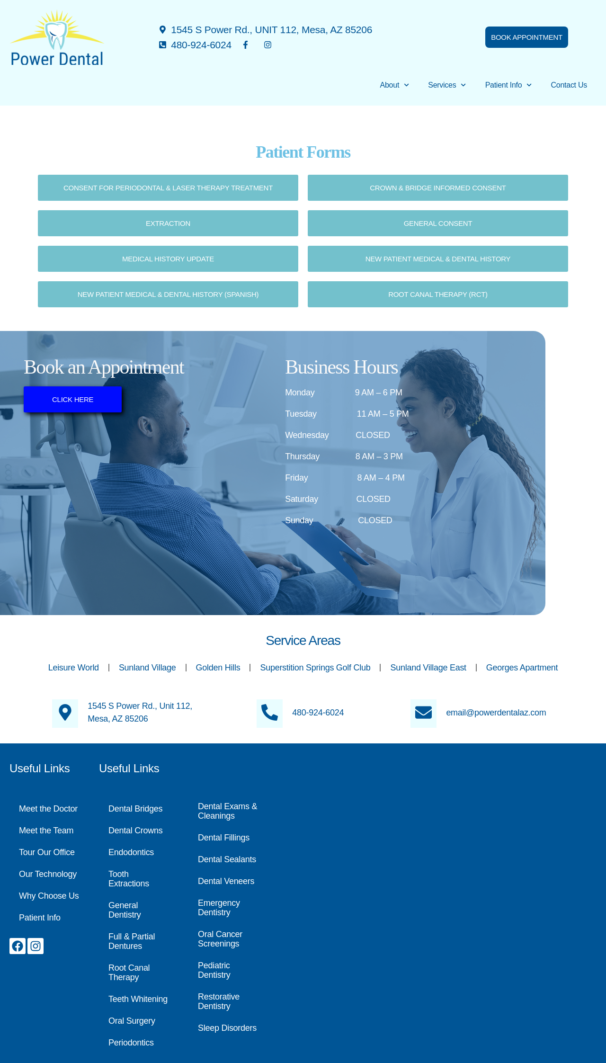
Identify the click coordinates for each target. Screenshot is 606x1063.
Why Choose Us (49, 896)
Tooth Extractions (128, 878)
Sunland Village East (428, 667)
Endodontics (131, 852)
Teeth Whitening (138, 999)
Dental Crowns (135, 830)
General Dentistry (124, 910)
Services (447, 85)
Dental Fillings (224, 837)
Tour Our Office (47, 852)
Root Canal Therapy (129, 972)
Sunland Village (147, 667)
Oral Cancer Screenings (220, 938)
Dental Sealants (227, 859)
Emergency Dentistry (219, 907)
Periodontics (131, 1042)
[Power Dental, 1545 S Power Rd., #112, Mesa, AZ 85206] (437, 895)
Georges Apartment (522, 667)
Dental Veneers (226, 881)
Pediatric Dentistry (214, 970)
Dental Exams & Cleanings (227, 811)
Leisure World (73, 667)
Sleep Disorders (227, 1028)
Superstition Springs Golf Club (315, 667)
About (395, 85)
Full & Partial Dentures (131, 941)
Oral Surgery (131, 1021)
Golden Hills (218, 667)
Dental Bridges (135, 808)
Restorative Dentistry (219, 1001)
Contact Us (569, 85)
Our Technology (48, 874)
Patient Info (508, 85)
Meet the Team (46, 830)
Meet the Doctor (48, 808)
